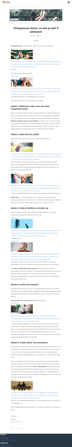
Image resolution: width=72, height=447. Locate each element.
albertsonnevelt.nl (25, 23)
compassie (36, 182)
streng (36, 150)
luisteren (36, 389)
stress (36, 58)
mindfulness (36, 312)
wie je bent (36, 227)
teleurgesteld (36, 250)
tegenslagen (36, 85)
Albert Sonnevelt (17, 23)
